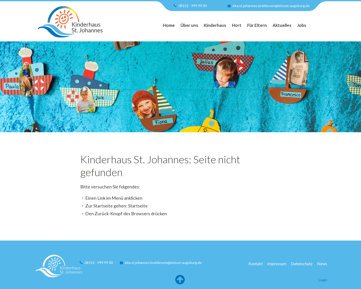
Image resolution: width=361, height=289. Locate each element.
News (322, 263)
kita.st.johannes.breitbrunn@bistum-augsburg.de (271, 6)
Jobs (301, 25)
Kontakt (255, 263)
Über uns (189, 25)
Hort (236, 25)
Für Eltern (257, 25)
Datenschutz (302, 263)
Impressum (276, 263)
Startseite (138, 205)
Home (169, 25)
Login (323, 280)
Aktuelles (282, 25)
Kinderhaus (215, 25)
